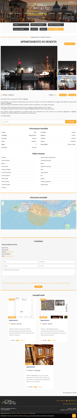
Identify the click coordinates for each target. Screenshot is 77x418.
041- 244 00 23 (61, 400)
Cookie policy (25, 413)
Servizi (59, 13)
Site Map (13, 413)
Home (10, 13)
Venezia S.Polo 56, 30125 (69, 404)
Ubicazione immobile (38, 197)
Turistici (51, 13)
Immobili (41, 13)
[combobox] (38, 24)
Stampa (72, 95)
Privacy (19, 413)
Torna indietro (69, 44)
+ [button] (2, 202)
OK (74, 416)
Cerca (56, 29)
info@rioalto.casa (9, 256)
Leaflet (72, 228)
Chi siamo (18, 13)
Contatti (68, 13)
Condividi (63, 95)
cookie (28, 416)
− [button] (2, 204)
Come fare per (30, 13)
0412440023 (10, 252)
